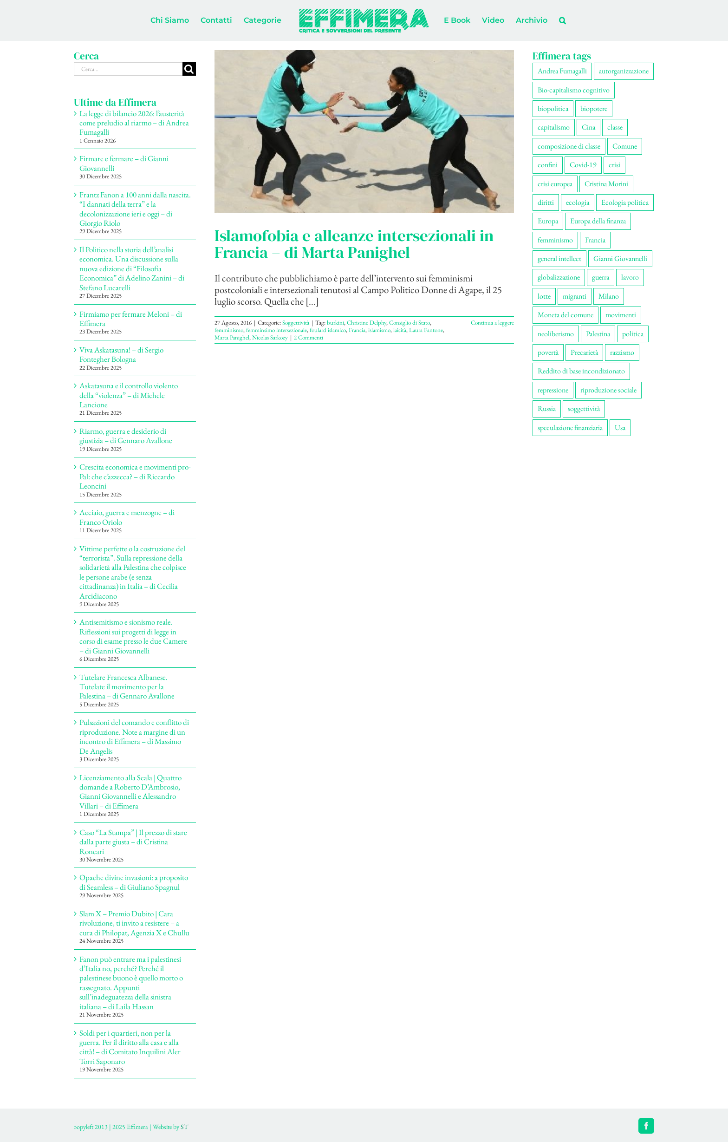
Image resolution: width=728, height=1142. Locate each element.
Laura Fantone (426, 330)
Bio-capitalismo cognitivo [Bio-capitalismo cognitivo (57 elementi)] (574, 90)
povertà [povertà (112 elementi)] (548, 352)
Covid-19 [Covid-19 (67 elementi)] (583, 165)
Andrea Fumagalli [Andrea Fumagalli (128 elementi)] (562, 71)
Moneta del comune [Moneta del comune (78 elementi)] (565, 315)
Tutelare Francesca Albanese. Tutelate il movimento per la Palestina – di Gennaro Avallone (127, 686)
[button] (562, 20)
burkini (335, 322)
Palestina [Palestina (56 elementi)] (598, 334)
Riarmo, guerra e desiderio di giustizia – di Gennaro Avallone (125, 435)
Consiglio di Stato (409, 322)
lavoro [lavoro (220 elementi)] (630, 277)
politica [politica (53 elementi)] (633, 334)
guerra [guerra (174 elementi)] (600, 277)
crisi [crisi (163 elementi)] (614, 165)
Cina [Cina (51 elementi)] (588, 127)
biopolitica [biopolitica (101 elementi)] (553, 108)
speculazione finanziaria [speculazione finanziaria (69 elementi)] (570, 427)
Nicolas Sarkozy (270, 337)
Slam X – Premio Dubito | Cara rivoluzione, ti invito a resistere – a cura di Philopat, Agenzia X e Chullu (134, 923)
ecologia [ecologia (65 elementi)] (577, 202)
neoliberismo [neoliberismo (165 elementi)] (556, 334)
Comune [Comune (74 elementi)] (624, 146)
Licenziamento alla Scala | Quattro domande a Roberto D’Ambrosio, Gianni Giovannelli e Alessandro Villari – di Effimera (130, 791)
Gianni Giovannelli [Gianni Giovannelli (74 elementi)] (620, 258)
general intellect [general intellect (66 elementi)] (559, 258)
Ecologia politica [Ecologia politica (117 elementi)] (625, 202)
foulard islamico (328, 330)
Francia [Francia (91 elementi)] (595, 240)
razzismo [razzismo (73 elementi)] (622, 352)
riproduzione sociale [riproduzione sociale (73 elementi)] (608, 390)
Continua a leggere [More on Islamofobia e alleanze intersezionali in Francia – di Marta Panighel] (492, 322)
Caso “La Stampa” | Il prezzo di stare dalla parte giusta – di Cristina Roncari (133, 841)
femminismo (228, 330)
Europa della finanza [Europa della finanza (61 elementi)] (598, 221)
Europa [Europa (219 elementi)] (548, 221)
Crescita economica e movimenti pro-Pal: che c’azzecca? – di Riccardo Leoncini (135, 476)
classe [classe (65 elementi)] (615, 127)
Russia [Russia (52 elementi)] (547, 408)
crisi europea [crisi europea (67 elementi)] (555, 184)
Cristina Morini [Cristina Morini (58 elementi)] (606, 184)
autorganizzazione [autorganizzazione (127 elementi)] (624, 71)
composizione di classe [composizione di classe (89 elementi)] (569, 146)
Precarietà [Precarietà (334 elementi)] (584, 352)
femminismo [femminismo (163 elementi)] (555, 240)
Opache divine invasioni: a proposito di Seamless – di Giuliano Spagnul (133, 882)
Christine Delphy (366, 322)
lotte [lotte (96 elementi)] (544, 296)
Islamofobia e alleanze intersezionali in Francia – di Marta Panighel (354, 243)
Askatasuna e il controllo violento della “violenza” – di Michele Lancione (128, 395)
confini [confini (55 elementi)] (548, 165)
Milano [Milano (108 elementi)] (608, 296)
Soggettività (295, 322)
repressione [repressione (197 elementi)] (553, 390)
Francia (357, 330)
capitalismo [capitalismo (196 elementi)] (554, 127)
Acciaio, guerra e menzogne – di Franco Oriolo (127, 517)
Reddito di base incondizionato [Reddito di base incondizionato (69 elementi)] (581, 371)
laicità (399, 330)
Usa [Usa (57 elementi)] (620, 427)
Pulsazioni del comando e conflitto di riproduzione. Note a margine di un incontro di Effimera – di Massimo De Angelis (134, 736)
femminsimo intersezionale (276, 330)
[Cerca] (189, 69)
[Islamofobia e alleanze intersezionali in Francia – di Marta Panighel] (364, 131)
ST (184, 1126)
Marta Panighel (231, 337)
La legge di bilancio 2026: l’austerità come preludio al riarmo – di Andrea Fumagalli (134, 122)
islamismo (379, 330)
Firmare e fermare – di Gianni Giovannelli (124, 163)
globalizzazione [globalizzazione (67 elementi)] (559, 277)
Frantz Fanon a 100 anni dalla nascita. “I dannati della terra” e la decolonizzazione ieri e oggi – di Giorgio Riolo (135, 208)
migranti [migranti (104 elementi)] (574, 296)
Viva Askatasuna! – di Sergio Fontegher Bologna (121, 354)
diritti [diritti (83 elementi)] (546, 202)
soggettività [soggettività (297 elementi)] (584, 408)
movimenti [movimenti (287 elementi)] (620, 315)
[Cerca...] (128, 69)
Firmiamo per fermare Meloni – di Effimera (130, 318)
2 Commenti (308, 337)
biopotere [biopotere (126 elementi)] (593, 108)
